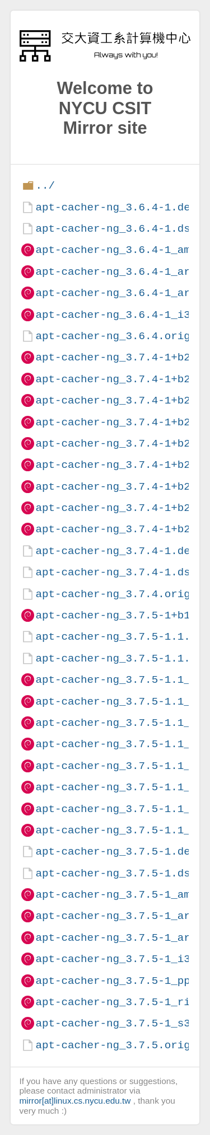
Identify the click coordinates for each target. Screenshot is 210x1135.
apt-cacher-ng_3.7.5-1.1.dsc (122, 658)
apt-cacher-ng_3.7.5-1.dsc (116, 873)
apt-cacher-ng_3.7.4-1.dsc (116, 572)
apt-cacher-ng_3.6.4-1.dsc (116, 228)
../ (45, 185)
